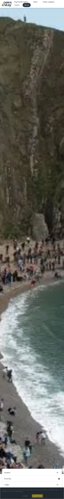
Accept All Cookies (37, 496)
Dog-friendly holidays (21, 2)
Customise (25, 496)
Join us (27, 5)
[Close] (61, 490)
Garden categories (48, 2)
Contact (17, 5)
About (35, 2)
